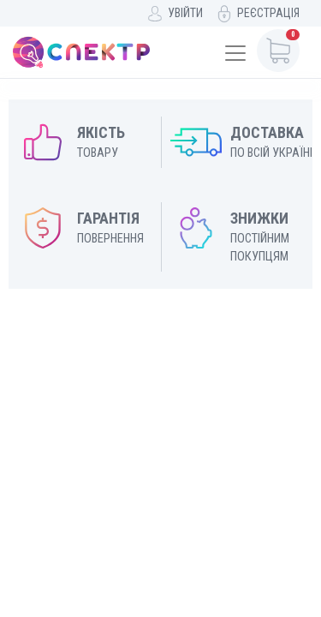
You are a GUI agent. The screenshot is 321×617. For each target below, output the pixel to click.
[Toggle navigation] (235, 53)
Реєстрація (268, 13)
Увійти (185, 13)
